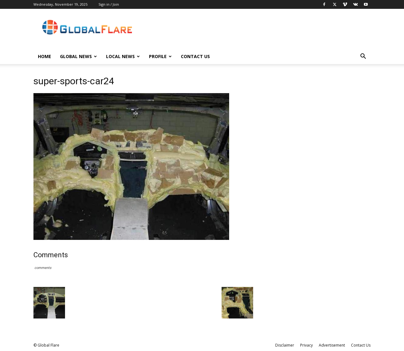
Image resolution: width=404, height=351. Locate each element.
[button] (363, 57)
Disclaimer (284, 345)
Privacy (306, 345)
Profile (160, 56)
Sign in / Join (108, 4)
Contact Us (195, 56)
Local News (123, 56)
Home (44, 56)
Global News (78, 56)
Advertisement (332, 345)
